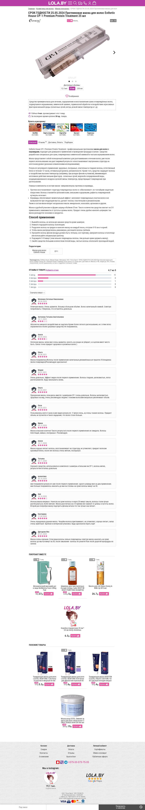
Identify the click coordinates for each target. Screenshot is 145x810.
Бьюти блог (71, 756)
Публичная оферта (100, 756)
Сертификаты (99, 749)
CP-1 (56, 251)
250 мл (80, 88)
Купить (47, 594)
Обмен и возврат (100, 753)
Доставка (71, 746)
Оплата (71, 749)
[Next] (114, 52)
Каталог (44, 746)
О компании (44, 756)
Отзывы (71, 753)
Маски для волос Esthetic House (39, 251)
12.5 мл (64, 88)
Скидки (44, 749)
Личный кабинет (100, 746)
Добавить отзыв (52, 270)
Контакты (44, 753)
